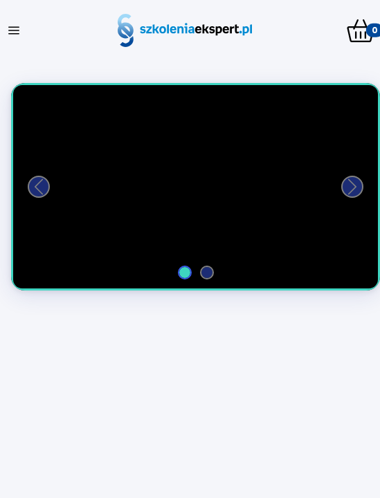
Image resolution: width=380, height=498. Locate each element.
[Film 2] (207, 272)
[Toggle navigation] (14, 30)
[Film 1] (185, 272)
